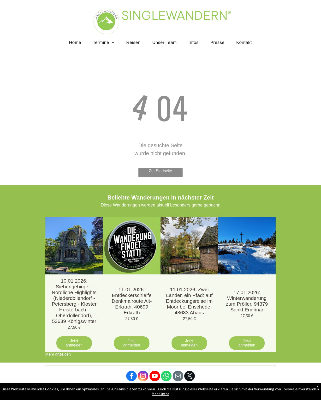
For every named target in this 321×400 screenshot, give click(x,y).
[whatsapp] (166, 376)
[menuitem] (77, 42)
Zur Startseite (160, 171)
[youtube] (154, 376)
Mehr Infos (160, 393)
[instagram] (143, 376)
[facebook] (131, 376)
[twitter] (189, 376)
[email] (178, 376)
